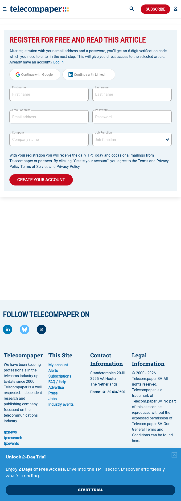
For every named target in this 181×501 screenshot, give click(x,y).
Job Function (103, 132)
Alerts (53, 370)
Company (18, 132)
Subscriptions (59, 376)
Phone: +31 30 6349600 (107, 392)
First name (19, 87)
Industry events (61, 404)
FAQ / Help (57, 382)
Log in (58, 62)
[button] (175, 9)
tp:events (11, 443)
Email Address (21, 110)
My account (58, 365)
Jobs (52, 399)
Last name (101, 87)
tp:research (13, 438)
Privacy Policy (68, 166)
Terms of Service (35, 166)
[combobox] (132, 139)
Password (101, 110)
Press (53, 393)
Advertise (56, 387)
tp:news (10, 432)
